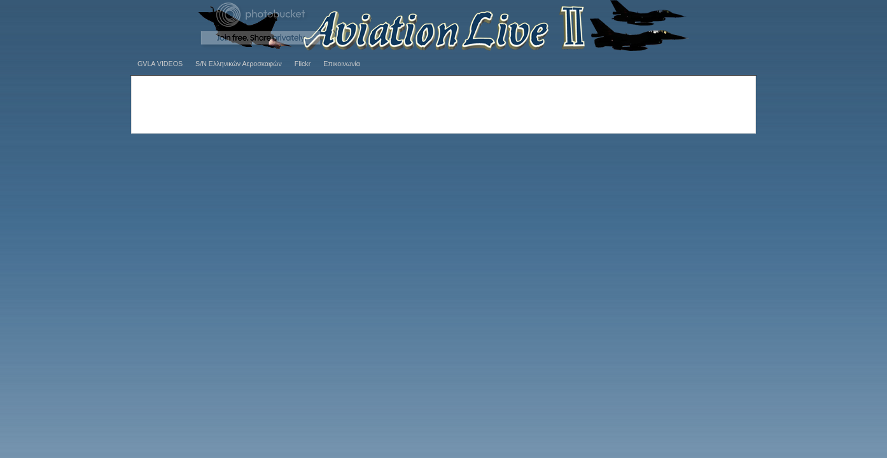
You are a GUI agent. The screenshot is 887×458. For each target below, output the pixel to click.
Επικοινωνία (341, 63)
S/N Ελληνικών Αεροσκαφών (238, 63)
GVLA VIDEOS (160, 63)
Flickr (303, 63)
